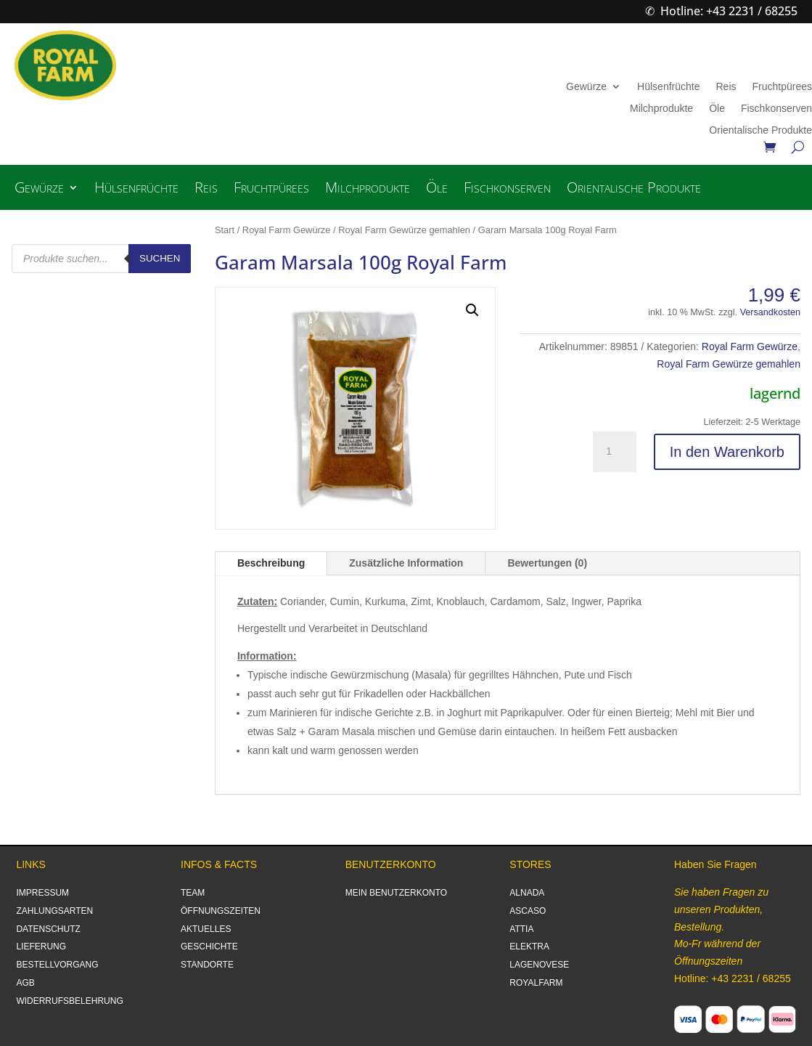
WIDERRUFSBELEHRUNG (69, 1001)
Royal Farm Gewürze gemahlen (404, 229)
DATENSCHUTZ (48, 929)
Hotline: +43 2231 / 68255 (728, 11)
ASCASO (527, 911)
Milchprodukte (661, 108)
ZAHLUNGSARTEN (54, 911)
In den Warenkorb (727, 452)
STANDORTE (207, 965)
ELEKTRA (529, 946)
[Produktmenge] (614, 451)
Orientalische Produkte (760, 130)
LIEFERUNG (41, 946)
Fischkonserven (776, 108)
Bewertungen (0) (547, 563)
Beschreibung (271, 563)
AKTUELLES (206, 929)
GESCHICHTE (209, 946)
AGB (25, 983)
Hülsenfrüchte (668, 86)
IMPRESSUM (42, 893)
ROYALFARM (535, 983)
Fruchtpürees (782, 86)
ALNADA (526, 893)
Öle (717, 108)
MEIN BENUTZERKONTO (396, 893)
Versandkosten (770, 312)
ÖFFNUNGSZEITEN (221, 911)
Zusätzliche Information (406, 563)
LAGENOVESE (539, 965)
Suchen (159, 258)
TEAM (193, 893)
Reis (725, 86)
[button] (472, 310)
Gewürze (586, 86)
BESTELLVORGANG (57, 965)
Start (224, 229)
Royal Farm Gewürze (286, 229)
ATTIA (521, 929)
